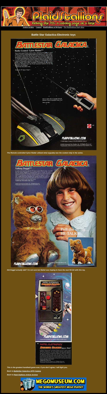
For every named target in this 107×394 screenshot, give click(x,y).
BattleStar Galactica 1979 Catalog (27, 371)
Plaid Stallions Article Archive (26, 375)
